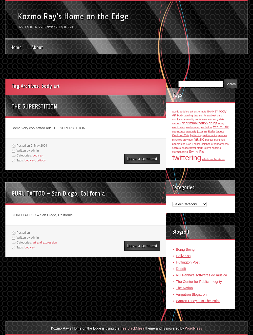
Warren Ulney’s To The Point (198, 301)
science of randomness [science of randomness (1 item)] (215, 143)
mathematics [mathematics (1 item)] (210, 135)
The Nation (184, 288)
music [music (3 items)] (199, 139)
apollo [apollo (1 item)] (175, 111)
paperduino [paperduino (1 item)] (178, 143)
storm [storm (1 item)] (200, 147)
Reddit (181, 269)
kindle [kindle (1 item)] (211, 131)
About (37, 47)
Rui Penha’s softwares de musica (201, 275)
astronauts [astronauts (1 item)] (200, 111)
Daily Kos (183, 256)
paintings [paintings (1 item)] (219, 139)
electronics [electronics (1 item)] (178, 127)
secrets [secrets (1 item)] (176, 147)
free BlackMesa (132, 328)
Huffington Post (187, 262)
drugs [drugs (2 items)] (213, 123)
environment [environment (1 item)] (193, 127)
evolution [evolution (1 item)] (206, 127)
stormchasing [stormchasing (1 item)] (180, 151)
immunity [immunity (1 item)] (191, 131)
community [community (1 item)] (187, 119)
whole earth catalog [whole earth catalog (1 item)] (213, 159)
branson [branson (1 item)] (199, 115)
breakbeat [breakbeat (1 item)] (210, 115)
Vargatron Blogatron (191, 294)
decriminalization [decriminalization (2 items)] (195, 123)
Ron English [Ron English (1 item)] (193, 143)
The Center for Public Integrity (199, 282)
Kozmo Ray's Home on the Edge (73, 16)
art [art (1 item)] (191, 111)
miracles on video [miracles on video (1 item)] (182, 139)
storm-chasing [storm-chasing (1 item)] (212, 147)
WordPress (193, 328)
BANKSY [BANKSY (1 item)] (212, 111)
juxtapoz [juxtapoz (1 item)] (202, 131)
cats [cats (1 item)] (219, 115)
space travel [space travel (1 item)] (189, 147)
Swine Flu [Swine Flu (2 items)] (196, 152)
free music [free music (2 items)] (221, 127)
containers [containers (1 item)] (201, 119)
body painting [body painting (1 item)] (185, 115)
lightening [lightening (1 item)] (196, 135)
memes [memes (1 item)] (222, 135)
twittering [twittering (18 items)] (186, 158)
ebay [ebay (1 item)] (221, 123)
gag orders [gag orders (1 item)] (178, 131)
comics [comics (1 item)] (176, 119)
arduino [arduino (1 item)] (184, 111)
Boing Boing (185, 249)
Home (15, 47)
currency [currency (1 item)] (213, 119)
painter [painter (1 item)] (209, 139)
